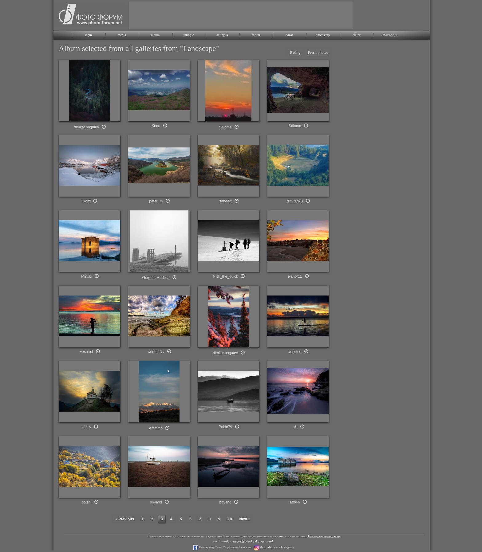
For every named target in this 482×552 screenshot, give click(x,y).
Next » (245, 519)
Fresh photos (318, 52)
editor (357, 35)
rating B (222, 35)
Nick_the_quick (225, 276)
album (155, 35)
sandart (225, 201)
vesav (86, 427)
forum (256, 35)
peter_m (156, 201)
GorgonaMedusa (156, 278)
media (122, 35)
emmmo (156, 428)
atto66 (295, 502)
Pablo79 (225, 427)
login (88, 35)
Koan (156, 126)
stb (294, 427)
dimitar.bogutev (86, 127)
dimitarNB (295, 201)
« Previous (124, 519)
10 (230, 519)
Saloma (225, 127)
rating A (189, 35)
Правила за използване (324, 536)
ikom (86, 201)
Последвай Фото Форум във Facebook (224, 547)
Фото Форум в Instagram (276, 547)
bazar (289, 35)
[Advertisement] (241, 15)
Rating (295, 52)
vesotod (86, 352)
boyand (156, 502)
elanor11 (295, 276)
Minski (86, 276)
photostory (323, 35)
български (390, 35)
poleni (86, 502)
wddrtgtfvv (156, 352)
